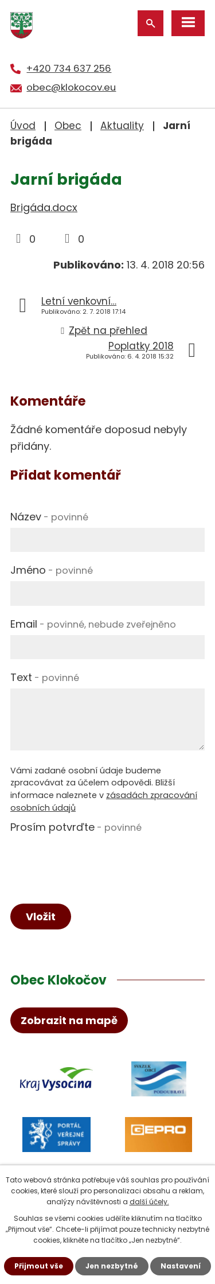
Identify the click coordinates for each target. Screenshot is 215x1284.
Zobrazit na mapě (69, 1020)
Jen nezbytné (111, 1266)
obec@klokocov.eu (71, 87)
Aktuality (122, 126)
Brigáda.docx (43, 207)
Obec (67, 126)
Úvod (23, 126)
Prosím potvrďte (76, 827)
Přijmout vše (38, 1266)
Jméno (51, 570)
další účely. (149, 1202)
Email (93, 624)
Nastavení (181, 1266)
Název (49, 516)
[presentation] (97, 860)
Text (44, 677)
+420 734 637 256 (68, 68)
